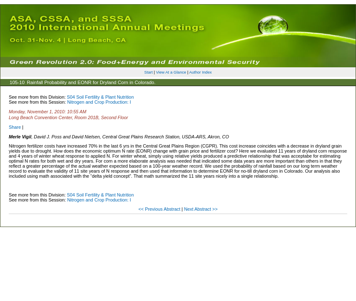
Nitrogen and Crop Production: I (99, 102)
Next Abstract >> (200, 209)
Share (15, 127)
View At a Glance (171, 72)
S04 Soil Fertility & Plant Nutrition (100, 96)
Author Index (200, 72)
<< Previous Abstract (159, 209)
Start (148, 72)
